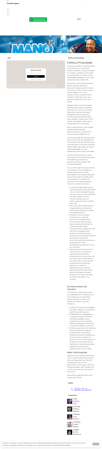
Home (9, 33)
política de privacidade (63, 445)
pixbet (81, 319)
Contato (30, 33)
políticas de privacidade (85, 151)
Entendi (95, 444)
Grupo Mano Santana (75, 77)
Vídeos (24, 33)
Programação (16, 33)
